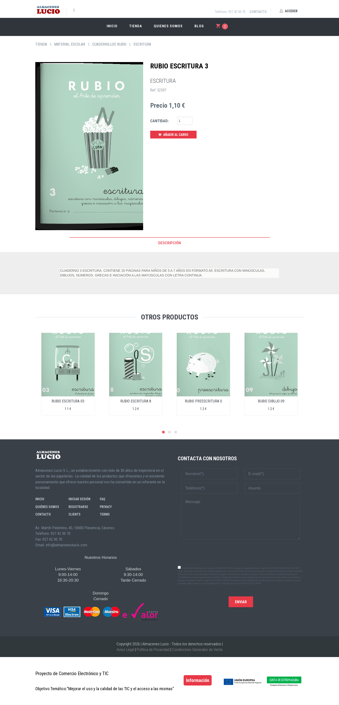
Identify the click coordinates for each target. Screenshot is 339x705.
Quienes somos (168, 26)
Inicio (112, 26)
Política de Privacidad (153, 649)
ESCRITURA (142, 44)
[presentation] (241, 552)
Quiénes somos (47, 507)
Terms (105, 514)
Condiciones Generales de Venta (197, 649)
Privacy (106, 507)
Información (197, 680)
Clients (75, 514)
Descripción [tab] (169, 242)
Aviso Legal (125, 649)
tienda (41, 44)
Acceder (289, 11)
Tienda (135, 26)
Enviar (241, 602)
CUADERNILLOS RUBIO (109, 44)
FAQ (102, 499)
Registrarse (78, 507)
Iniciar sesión (79, 499)
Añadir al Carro (173, 135)
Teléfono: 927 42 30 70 (230, 12)
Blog (199, 26)
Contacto (258, 12)
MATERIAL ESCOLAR (69, 44)
